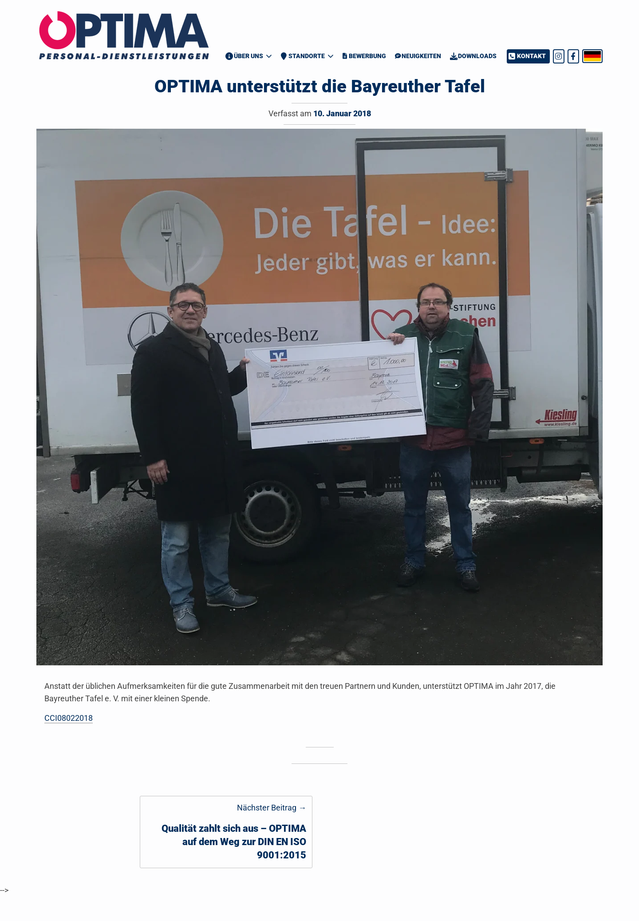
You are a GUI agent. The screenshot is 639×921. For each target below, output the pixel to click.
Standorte (302, 55)
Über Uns (244, 55)
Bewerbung (364, 55)
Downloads (473, 55)
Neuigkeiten (418, 55)
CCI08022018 (68, 718)
